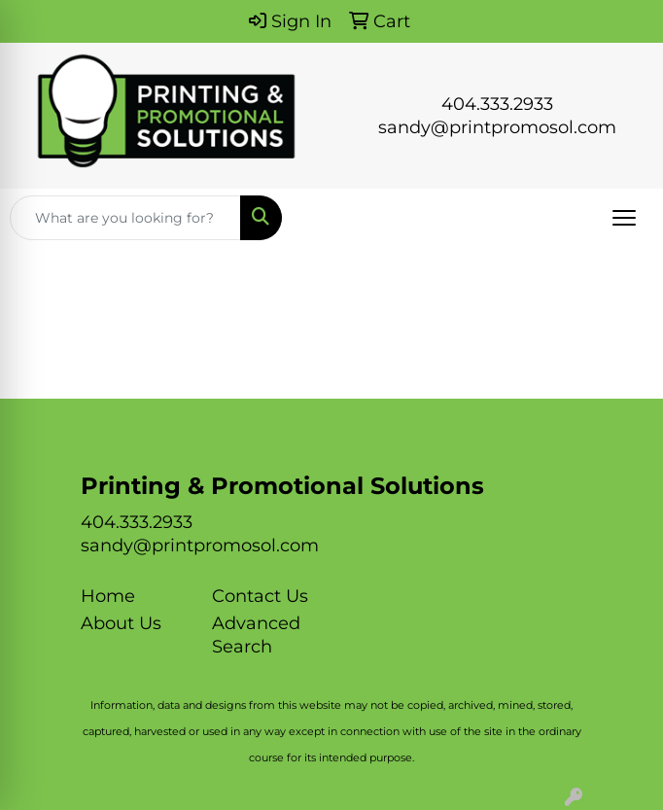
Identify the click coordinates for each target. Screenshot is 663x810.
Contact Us (260, 596)
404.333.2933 (497, 104)
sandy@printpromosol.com (497, 127)
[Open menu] (624, 217)
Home (108, 596)
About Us (121, 623)
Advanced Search (256, 635)
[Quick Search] (125, 217)
